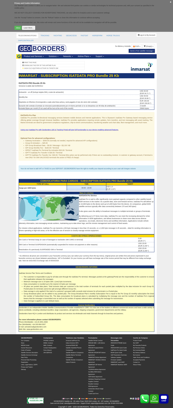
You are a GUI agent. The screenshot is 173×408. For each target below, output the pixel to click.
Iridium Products (70, 362)
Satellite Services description (29, 352)
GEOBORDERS (26, 338)
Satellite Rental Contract (95, 340)
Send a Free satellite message (142, 51)
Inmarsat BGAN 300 (72, 345)
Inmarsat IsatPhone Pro (73, 340)
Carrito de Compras (140, 338)
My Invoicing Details (139, 350)
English (66, 398)
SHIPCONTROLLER (26, 40)
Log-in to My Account (146, 35)
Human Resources (26, 347)
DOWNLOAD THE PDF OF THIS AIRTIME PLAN (39, 65)
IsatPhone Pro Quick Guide (119, 350)
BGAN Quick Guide (116, 352)
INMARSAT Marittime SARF (119, 364)
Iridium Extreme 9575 (72, 343)
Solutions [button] (53, 56)
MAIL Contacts (47, 345)
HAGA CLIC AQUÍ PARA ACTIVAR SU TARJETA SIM (40, 68)
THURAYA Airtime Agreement (96, 369)
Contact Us (136, 362)
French (74, 398)
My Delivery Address (139, 352)
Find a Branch (47, 350)
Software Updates (116, 357)
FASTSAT (84, 36)
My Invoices (136, 355)
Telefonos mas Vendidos (75, 338)
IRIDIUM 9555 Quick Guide (119, 347)
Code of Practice (26, 350)
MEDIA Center (25, 345)
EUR (136, 46)
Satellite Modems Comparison (74, 352)
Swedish (106, 398)
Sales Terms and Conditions (141, 357)
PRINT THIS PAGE (29, 62)
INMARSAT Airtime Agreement (97, 357)
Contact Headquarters (49, 347)
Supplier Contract (93, 381)
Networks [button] (68, 56)
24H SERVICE (47, 352)
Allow (18, 28)
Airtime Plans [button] (84, 56)
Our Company (25, 340)
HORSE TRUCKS (113, 36)
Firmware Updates (116, 360)
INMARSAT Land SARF (118, 362)
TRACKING (45, 36)
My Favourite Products (139, 345)
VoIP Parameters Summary (119, 355)
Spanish (89, 398)
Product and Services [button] (34, 56)
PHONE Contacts (48, 340)
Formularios (92, 338)
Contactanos (48, 338)
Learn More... (29, 28)
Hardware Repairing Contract (96, 379)
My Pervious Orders (139, 347)
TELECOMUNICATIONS (27, 36)
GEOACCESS (71, 36)
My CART (136, 343)
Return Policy (137, 364)
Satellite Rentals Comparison (74, 360)
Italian (82, 398)
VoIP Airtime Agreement (95, 376)
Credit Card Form (93, 393)
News (22, 343)
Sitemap (23, 369)
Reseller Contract (93, 384)
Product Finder (137, 340)
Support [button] (100, 56)
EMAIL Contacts (48, 343)
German (98, 398)
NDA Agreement (93, 386)
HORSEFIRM (97, 36)
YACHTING (57, 36)
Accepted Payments (139, 360)
